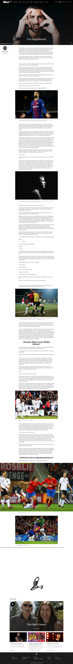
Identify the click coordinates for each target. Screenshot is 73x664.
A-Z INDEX (49, 658)
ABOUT (13, 657)
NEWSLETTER (24, 658)
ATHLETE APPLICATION (26, 657)
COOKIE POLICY (15, 658)
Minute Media (35, 662)
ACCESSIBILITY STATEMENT (38, 658)
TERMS (56, 657)
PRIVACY (48, 657)
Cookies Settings (58, 658)
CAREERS (35, 657)
